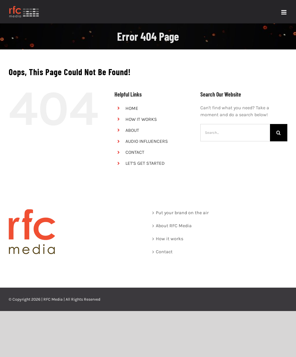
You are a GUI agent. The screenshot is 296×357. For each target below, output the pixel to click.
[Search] (278, 132)
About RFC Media (174, 225)
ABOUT (132, 130)
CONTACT (134, 152)
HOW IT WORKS (141, 119)
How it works (169, 238)
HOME (131, 108)
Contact (164, 251)
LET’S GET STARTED (145, 163)
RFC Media (53, 299)
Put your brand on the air (182, 212)
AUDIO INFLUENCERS (146, 141)
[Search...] (235, 132)
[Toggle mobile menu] (284, 12)
